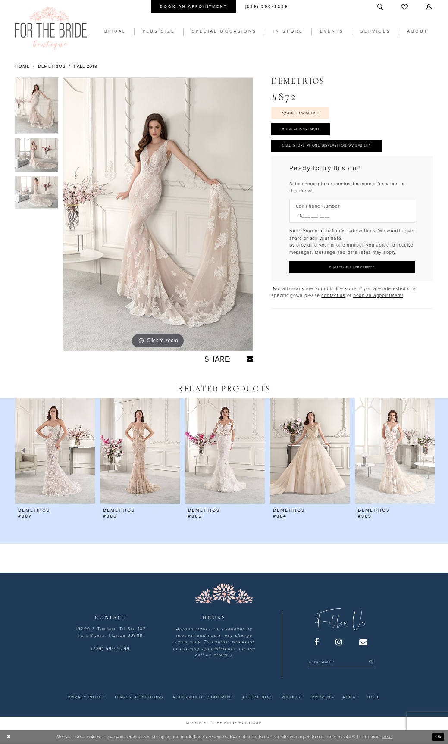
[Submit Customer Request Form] (352, 276)
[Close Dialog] (9, 736)
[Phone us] (266, 6)
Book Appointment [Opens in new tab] (305, 133)
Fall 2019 (85, 66)
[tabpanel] (37, 107)
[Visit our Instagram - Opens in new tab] (339, 642)
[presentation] (55, 451)
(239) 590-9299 (110, 648)
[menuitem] (193, 6)
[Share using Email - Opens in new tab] (250, 359)
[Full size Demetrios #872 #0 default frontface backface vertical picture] (158, 214)
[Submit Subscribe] (370, 662)
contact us (333, 305)
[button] (430, 7)
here (387, 737)
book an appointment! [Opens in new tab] (378, 305)
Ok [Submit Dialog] (437, 736)
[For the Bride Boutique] (51, 28)
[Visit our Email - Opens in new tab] (363, 642)
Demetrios (52, 66)
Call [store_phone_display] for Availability (335, 152)
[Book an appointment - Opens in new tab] (193, 6)
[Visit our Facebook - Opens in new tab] (317, 642)
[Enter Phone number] (349, 224)
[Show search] (381, 7)
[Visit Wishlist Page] (405, 7)
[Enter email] (341, 662)
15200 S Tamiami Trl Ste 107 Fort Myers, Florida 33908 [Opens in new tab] (110, 632)
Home (22, 66)
